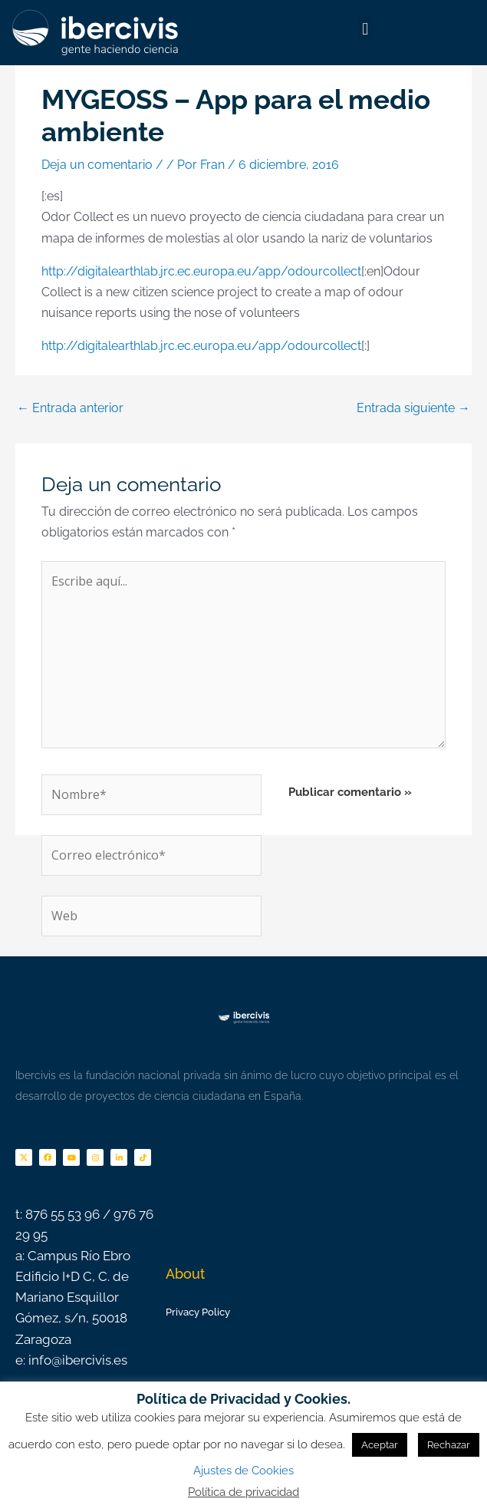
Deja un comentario (97, 164)
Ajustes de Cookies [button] (243, 1470)
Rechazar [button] (448, 1445)
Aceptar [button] (379, 1445)
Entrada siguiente (413, 408)
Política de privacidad (243, 1492)
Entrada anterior (70, 408)
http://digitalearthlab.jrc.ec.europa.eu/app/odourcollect (201, 271)
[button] (365, 28)
